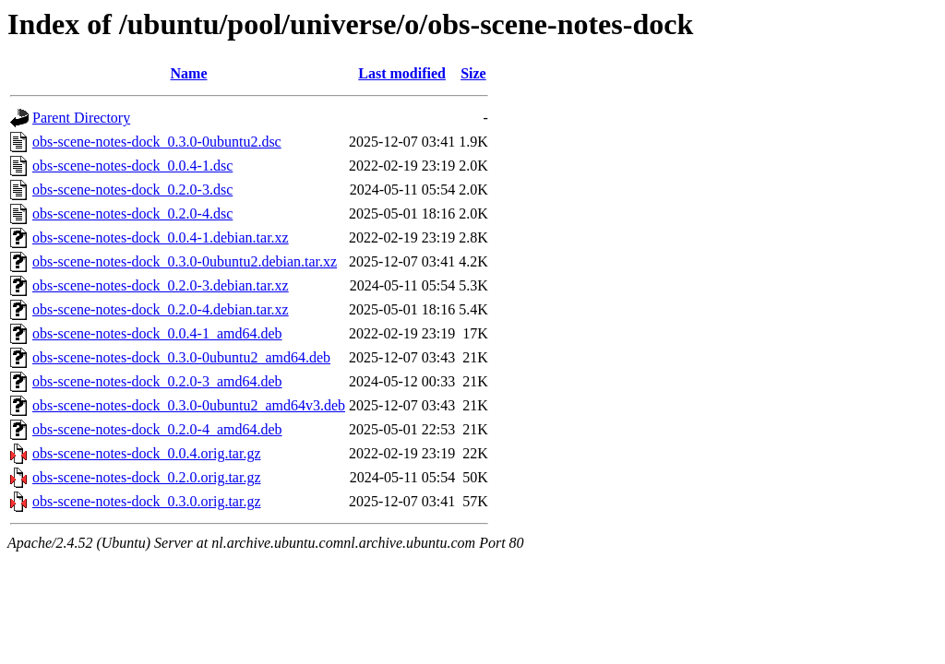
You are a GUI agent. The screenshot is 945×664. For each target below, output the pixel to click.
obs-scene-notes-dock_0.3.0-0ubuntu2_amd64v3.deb (188, 405)
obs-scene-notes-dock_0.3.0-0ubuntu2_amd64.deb (181, 357)
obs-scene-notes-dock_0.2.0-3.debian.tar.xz (160, 285)
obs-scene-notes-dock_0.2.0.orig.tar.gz (146, 477)
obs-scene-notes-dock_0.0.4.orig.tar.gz (146, 453)
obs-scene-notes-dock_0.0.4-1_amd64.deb (157, 333)
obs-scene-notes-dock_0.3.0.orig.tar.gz (146, 501)
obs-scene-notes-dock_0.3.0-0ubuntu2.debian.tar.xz (184, 261)
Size (473, 73)
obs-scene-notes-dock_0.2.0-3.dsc (132, 189)
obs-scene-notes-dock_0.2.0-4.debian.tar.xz (160, 309)
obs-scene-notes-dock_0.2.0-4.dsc (132, 213)
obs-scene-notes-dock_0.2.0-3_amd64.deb (157, 381)
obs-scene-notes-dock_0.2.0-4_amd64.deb (157, 429)
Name (189, 73)
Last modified (402, 73)
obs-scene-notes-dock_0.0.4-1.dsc (132, 165)
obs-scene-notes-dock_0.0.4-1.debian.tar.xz (160, 237)
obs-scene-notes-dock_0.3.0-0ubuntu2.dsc (156, 141)
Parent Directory (81, 117)
